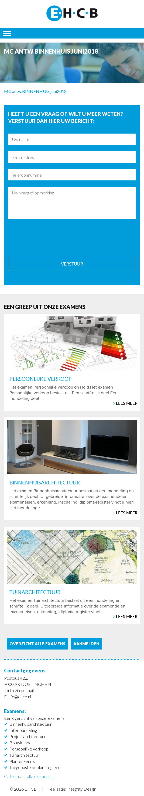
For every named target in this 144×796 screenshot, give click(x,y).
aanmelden (86, 643)
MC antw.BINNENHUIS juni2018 (35, 91)
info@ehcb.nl (19, 696)
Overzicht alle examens (37, 643)
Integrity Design (81, 788)
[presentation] (49, 237)
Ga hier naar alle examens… (28, 776)
